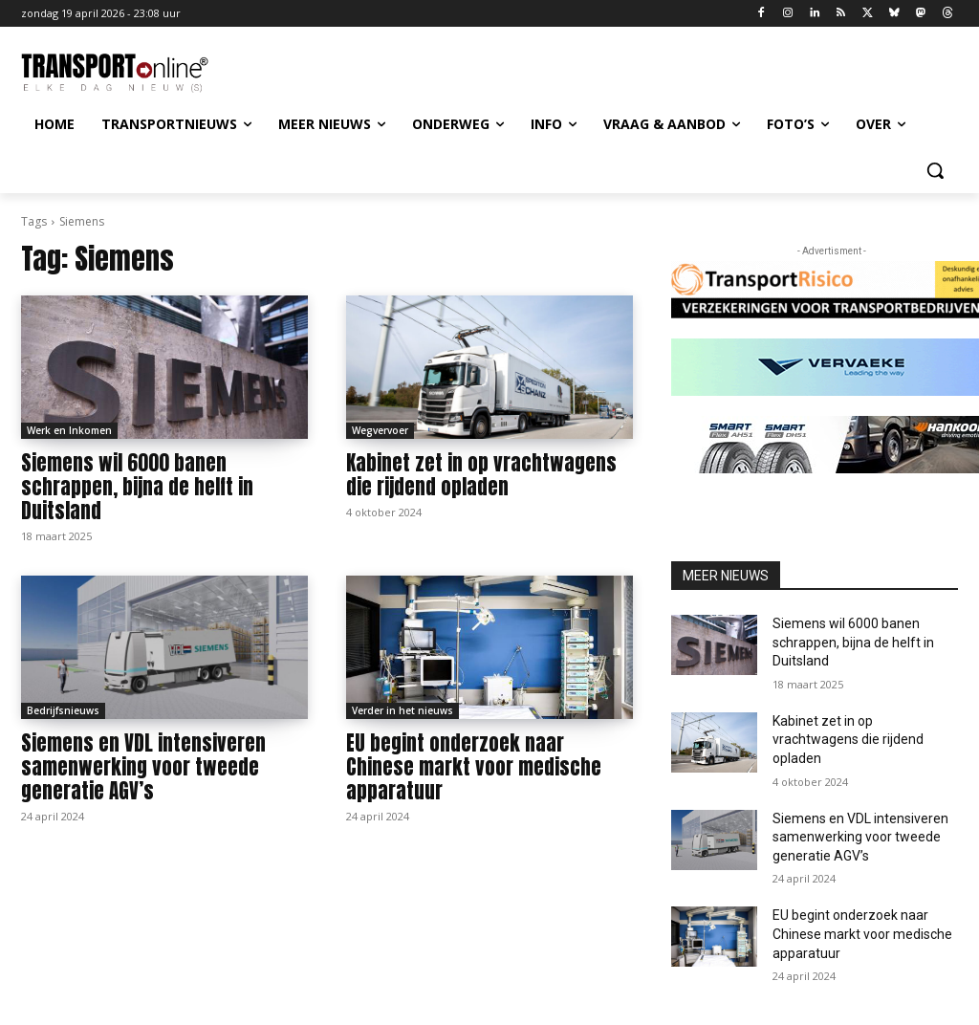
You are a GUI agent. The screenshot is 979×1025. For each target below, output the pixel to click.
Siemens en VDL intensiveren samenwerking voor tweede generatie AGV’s (143, 767)
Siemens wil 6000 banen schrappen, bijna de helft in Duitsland (137, 486)
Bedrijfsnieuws (63, 710)
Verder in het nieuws (402, 710)
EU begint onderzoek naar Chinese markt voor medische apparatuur (473, 767)
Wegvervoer (380, 430)
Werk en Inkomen (69, 430)
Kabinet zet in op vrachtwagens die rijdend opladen (481, 474)
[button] (935, 170)
